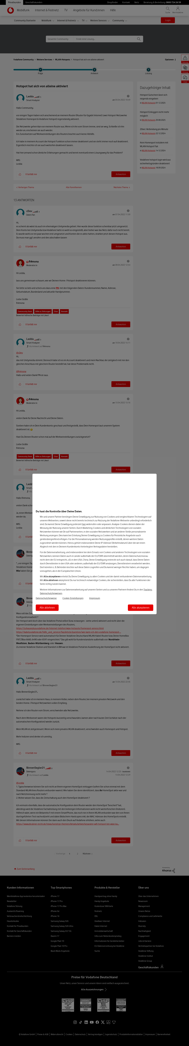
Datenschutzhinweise (46, 598)
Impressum (94, 598)
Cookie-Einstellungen (72, 598)
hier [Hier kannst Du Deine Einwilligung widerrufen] (84, 524)
